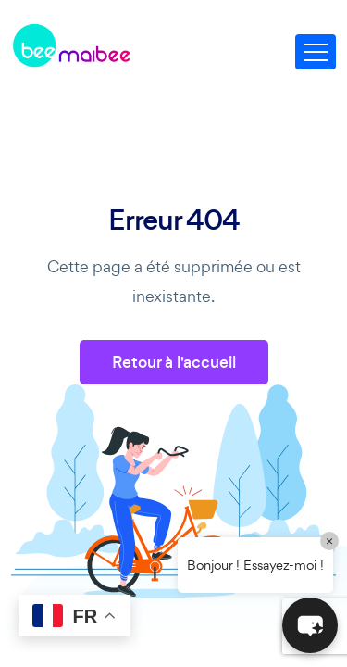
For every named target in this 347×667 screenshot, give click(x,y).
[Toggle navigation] (315, 51)
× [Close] (329, 540)
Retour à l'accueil (174, 362)
